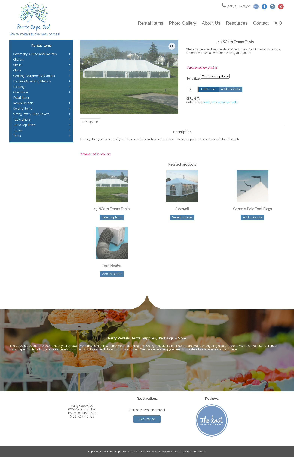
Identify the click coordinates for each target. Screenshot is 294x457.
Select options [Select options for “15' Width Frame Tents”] (112, 217)
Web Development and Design (169, 451)
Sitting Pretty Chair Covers (31, 114)
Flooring (19, 87)
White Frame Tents (224, 102)
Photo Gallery (182, 23)
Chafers (18, 59)
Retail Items (21, 97)
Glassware (20, 92)
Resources (237, 23)
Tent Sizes (193, 78)
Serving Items (22, 108)
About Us (211, 23)
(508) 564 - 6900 (236, 6)
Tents (206, 102)
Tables (17, 130)
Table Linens (22, 119)
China (17, 70)
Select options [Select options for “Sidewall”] (182, 217)
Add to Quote (230, 89)
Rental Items (150, 23)
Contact (261, 23)
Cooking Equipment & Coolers (34, 76)
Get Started (147, 419)
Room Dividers (23, 103)
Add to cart (208, 89)
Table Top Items (24, 125)
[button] (171, 46)
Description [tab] (90, 122)
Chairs (17, 65)
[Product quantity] (192, 89)
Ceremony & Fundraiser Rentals (35, 54)
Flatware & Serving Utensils (32, 81)
